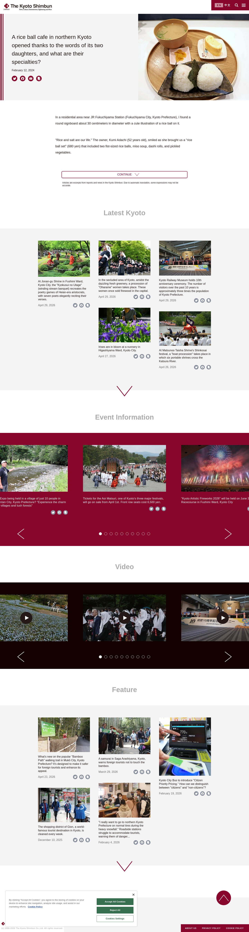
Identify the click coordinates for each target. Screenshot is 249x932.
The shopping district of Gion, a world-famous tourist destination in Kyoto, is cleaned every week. (61, 830)
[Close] (133, 895)
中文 (227, 5)
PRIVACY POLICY (211, 928)
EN (219, 5)
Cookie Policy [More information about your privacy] (35, 906)
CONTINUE (124, 174)
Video (124, 566)
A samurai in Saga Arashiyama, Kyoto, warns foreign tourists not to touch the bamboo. (122, 762)
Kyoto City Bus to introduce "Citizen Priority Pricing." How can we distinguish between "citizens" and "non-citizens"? (183, 784)
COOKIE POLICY (235, 928)
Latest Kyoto (124, 212)
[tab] (100, 533)
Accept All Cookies (115, 901)
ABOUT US (190, 928)
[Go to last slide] (20, 534)
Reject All (115, 910)
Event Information (124, 417)
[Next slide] (228, 534)
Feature (124, 689)
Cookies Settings (115, 918)
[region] (71, 908)
